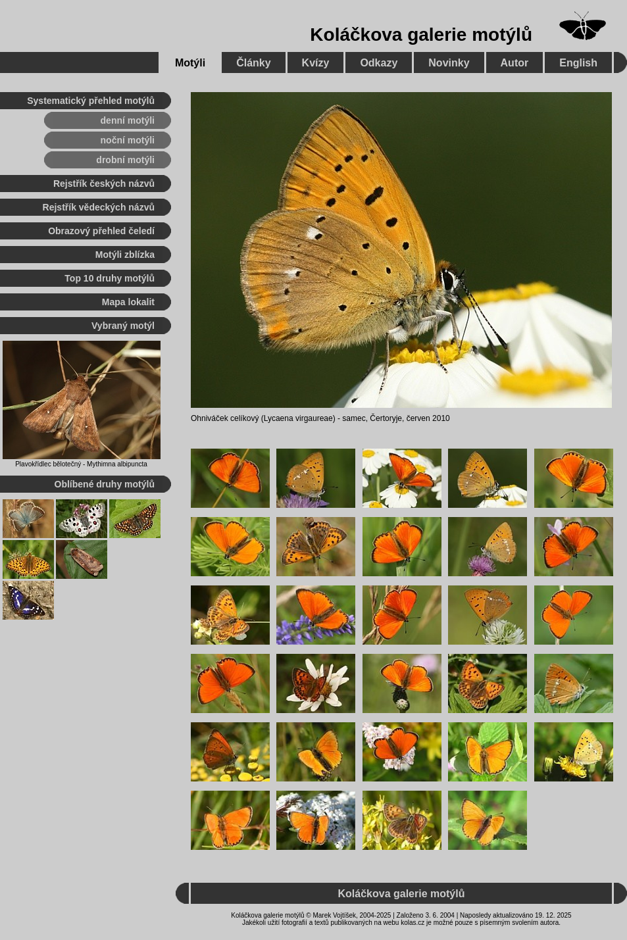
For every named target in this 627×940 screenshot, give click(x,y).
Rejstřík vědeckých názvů (99, 207)
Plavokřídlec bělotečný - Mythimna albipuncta (81, 464)
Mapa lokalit (128, 302)
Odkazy (378, 62)
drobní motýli (125, 160)
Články (253, 62)
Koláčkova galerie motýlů (421, 34)
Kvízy (316, 62)
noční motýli (128, 140)
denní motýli (128, 120)
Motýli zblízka (125, 254)
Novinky (448, 62)
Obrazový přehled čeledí (101, 231)
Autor (515, 62)
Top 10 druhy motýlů (109, 278)
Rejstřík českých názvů (104, 183)
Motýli (190, 62)
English (578, 62)
